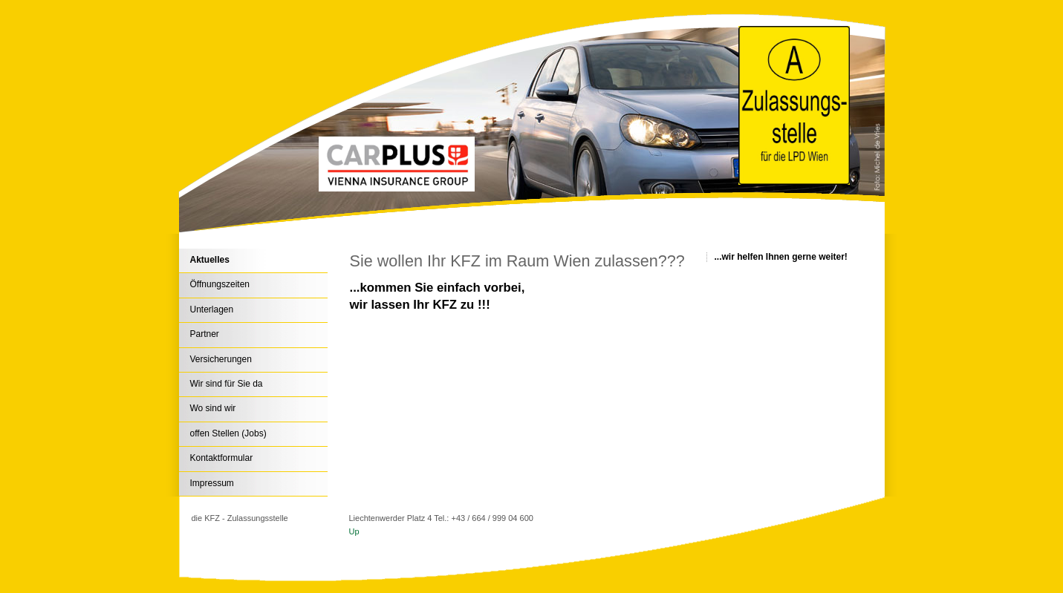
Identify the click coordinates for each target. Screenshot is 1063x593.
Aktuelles (210, 260)
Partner (204, 334)
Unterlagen (212, 309)
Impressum (212, 483)
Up (354, 531)
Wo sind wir (213, 408)
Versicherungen (221, 359)
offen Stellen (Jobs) (228, 433)
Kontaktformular (221, 458)
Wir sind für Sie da (226, 384)
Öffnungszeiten (220, 284)
